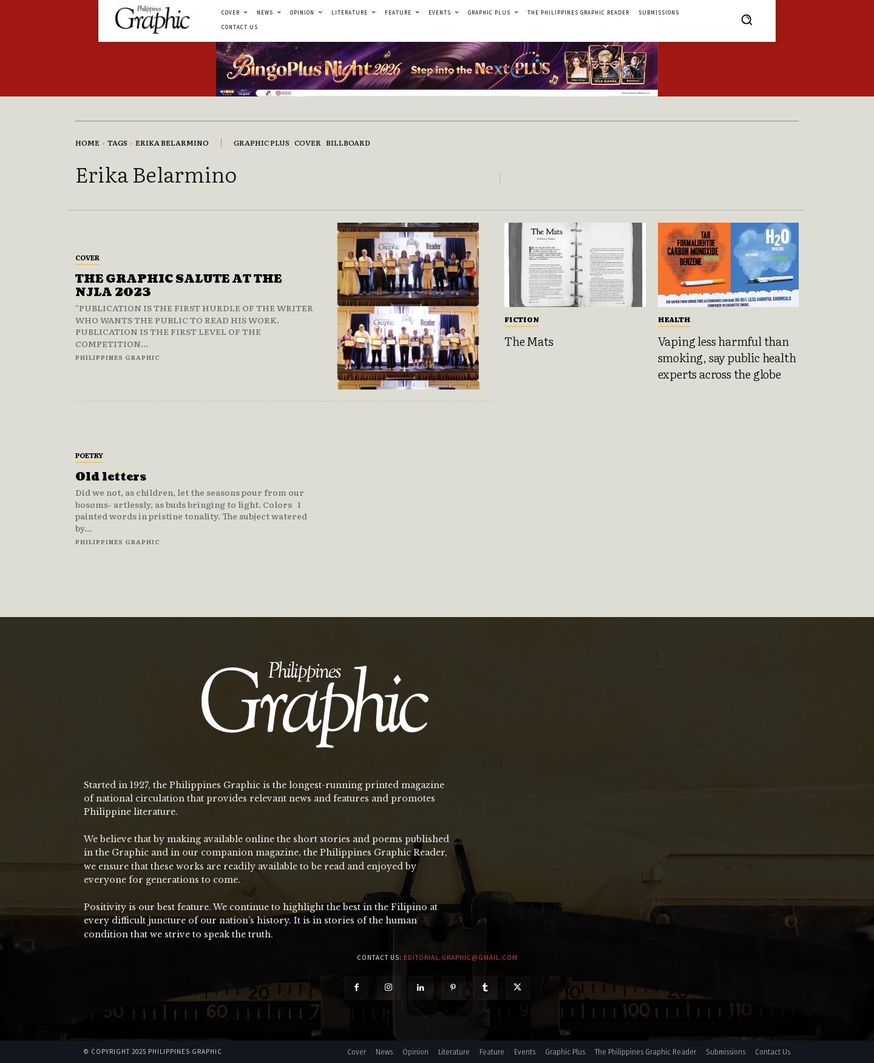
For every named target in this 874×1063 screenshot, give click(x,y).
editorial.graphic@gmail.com (461, 957)
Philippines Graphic (117, 357)
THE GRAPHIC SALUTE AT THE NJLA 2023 (178, 286)
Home (87, 142)
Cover (87, 257)
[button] (746, 19)
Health (674, 319)
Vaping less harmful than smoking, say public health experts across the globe (727, 357)
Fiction (521, 319)
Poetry (89, 455)
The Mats (528, 340)
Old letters (110, 477)
